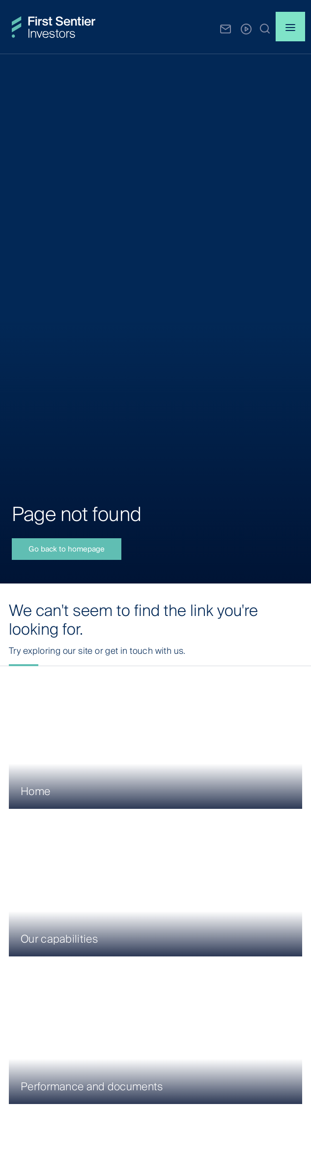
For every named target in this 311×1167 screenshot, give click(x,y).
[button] (265, 28)
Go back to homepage (66, 549)
